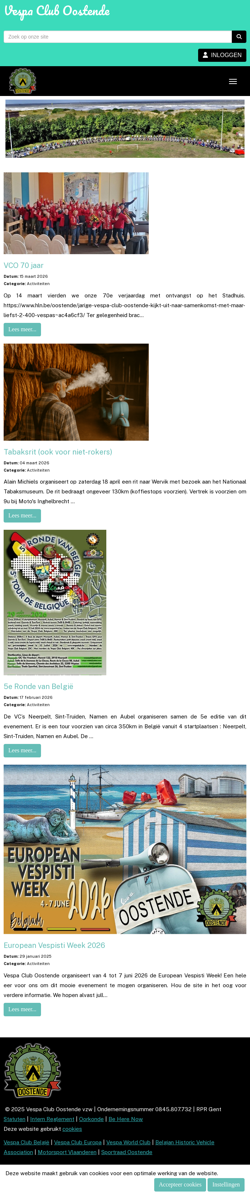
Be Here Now (125, 1119)
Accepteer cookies (180, 1184)
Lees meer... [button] (22, 329)
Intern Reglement (52, 1119)
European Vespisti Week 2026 (54, 945)
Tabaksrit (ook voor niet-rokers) (58, 452)
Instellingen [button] (226, 1184)
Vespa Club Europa (78, 1142)
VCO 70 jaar (24, 265)
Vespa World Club (128, 1142)
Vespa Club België (26, 1142)
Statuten (14, 1119)
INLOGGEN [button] (222, 55)
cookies (72, 1129)
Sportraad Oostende (126, 1152)
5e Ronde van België (38, 686)
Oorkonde (91, 1119)
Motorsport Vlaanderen (67, 1152)
